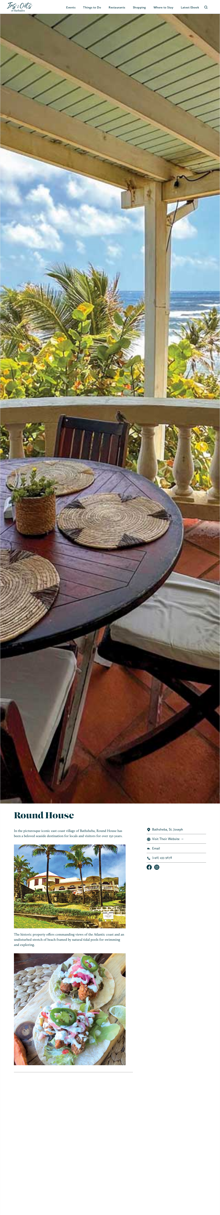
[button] (92, 7)
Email (156, 848)
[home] (19, 7)
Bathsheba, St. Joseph (167, 829)
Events (70, 7)
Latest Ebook (190, 7)
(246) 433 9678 (162, 857)
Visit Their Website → (168, 839)
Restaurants (117, 7)
